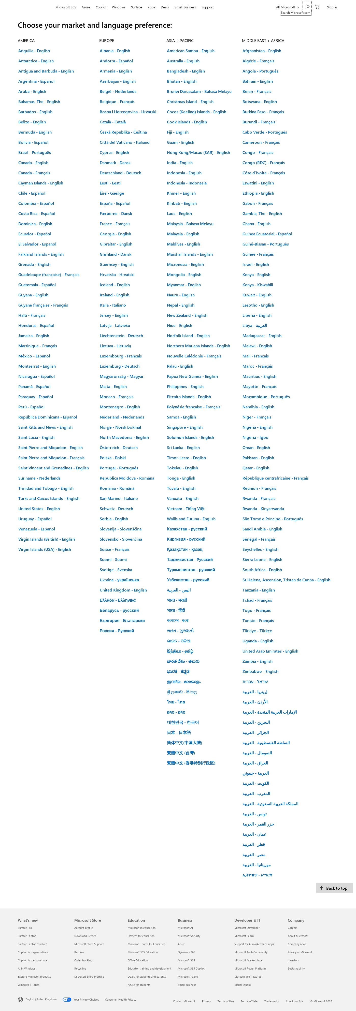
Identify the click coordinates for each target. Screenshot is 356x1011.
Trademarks (271, 1001)
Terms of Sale (249, 1001)
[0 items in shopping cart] (317, 6)
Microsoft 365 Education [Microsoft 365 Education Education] (143, 952)
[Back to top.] (334, 888)
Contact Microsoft (184, 1001)
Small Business (185, 7)
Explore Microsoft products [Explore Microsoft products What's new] (34, 976)
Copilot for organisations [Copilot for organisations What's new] (33, 952)
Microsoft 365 (65, 7)
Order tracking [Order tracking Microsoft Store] (83, 960)
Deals (165, 7)
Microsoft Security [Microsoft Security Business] (189, 936)
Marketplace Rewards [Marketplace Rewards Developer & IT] (247, 976)
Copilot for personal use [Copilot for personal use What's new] (32, 960)
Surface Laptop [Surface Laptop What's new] (27, 936)
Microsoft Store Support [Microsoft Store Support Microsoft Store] (89, 944)
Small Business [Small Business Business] (187, 985)
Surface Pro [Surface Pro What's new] (25, 928)
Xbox (151, 7)
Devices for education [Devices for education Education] (141, 936)
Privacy (206, 1001)
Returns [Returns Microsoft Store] (79, 952)
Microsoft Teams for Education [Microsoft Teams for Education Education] (146, 944)
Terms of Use (226, 1001)
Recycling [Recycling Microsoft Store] (80, 968)
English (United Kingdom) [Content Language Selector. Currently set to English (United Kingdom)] (40, 999)
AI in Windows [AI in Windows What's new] (26, 968)
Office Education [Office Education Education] (138, 960)
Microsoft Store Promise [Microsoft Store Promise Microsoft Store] (89, 976)
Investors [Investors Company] (293, 960)
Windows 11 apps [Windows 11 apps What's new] (28, 985)
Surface (136, 7)
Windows (118, 7)
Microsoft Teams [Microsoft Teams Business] (188, 976)
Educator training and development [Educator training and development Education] (149, 968)
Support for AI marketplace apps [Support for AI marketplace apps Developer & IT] (254, 944)
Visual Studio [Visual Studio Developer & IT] (242, 985)
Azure (86, 7)
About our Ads (294, 1001)
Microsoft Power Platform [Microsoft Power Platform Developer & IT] (250, 968)
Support (207, 7)
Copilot (101, 7)
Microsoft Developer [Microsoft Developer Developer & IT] (247, 928)
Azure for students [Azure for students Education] (139, 985)
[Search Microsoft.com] (307, 6)
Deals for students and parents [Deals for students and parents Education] (147, 976)
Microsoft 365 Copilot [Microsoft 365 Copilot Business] (191, 968)
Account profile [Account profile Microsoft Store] (83, 928)
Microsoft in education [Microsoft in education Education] (141, 928)
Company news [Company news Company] (297, 944)
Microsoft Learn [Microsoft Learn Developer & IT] (244, 936)
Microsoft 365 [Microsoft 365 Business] (186, 960)
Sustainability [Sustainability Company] (296, 968)
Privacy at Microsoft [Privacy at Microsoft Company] (300, 952)
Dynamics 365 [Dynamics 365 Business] (186, 952)
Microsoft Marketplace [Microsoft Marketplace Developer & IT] (248, 960)
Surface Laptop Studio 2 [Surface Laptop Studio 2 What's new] (32, 944)
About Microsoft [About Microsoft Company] (298, 936)
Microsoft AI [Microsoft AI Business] (185, 928)
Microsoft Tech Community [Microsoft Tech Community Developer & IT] (250, 952)
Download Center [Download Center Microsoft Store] (85, 936)
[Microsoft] (35, 7)
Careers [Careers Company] (292, 928)
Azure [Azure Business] (181, 944)
